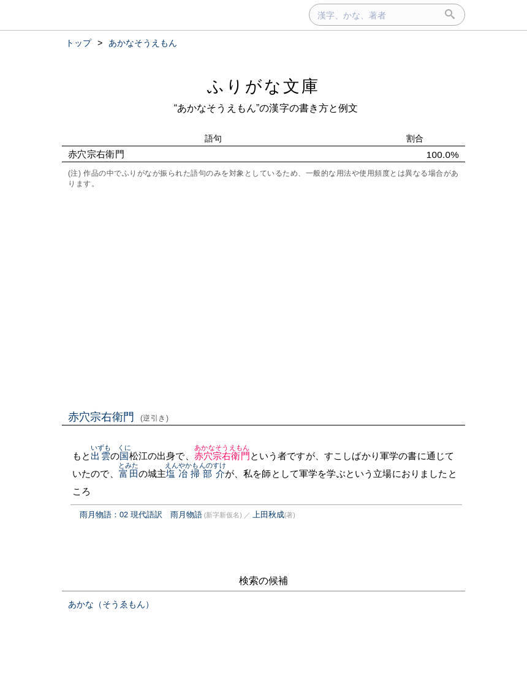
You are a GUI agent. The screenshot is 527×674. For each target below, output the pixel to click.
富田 (128, 473)
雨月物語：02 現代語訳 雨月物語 (141, 514)
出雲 (101, 456)
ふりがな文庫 (263, 86)
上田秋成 (268, 514)
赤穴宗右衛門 (118, 417)
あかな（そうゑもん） (111, 604)
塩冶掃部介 (195, 473)
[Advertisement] (263, 298)
